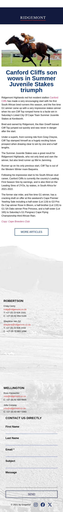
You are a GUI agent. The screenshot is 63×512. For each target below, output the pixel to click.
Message (11, 472)
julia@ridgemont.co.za (15, 408)
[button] (31, 10)
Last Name (12, 438)
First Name (12, 426)
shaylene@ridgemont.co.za (17, 324)
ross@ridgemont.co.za (15, 396)
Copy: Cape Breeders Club (15, 221)
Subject (10, 461)
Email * (10, 449)
